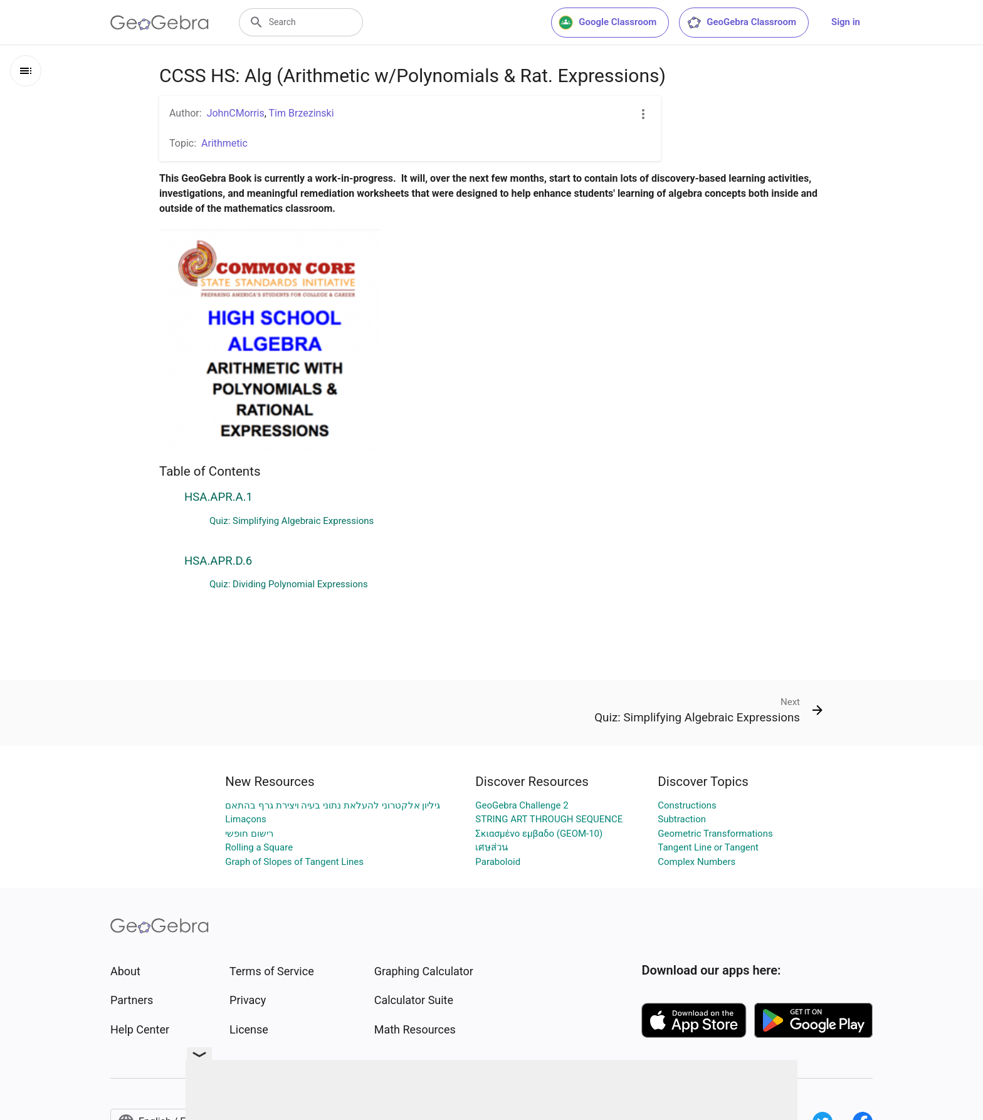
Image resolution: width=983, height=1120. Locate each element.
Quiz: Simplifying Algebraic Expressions (291, 520)
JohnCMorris (236, 113)
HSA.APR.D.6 (218, 561)
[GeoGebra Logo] (159, 22)
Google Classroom (607, 22)
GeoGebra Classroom (741, 22)
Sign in (845, 22)
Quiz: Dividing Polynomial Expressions (288, 584)
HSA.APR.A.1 (218, 497)
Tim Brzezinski (301, 113)
